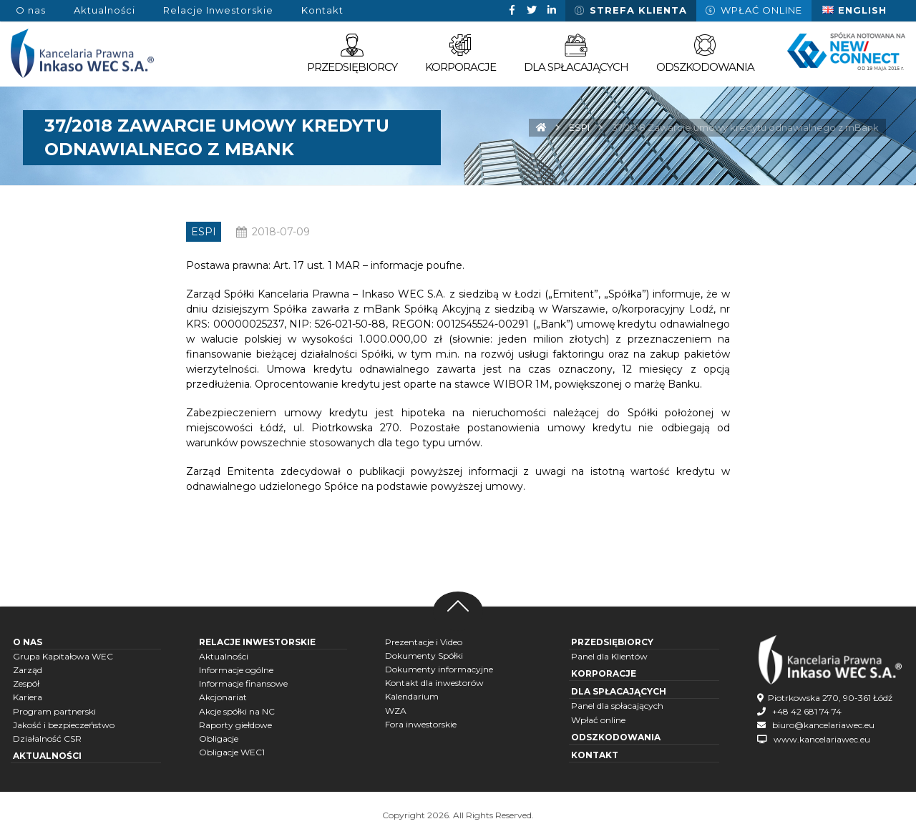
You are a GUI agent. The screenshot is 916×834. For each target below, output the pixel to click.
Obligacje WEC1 (232, 752)
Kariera (27, 697)
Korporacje (603, 673)
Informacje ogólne (236, 669)
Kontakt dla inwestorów (434, 682)
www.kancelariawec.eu (822, 739)
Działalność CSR (47, 738)
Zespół (26, 683)
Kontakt (594, 755)
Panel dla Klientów (609, 656)
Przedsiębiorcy (612, 642)
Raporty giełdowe (235, 725)
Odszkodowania (616, 737)
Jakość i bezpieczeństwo (63, 725)
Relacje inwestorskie (257, 642)
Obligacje (218, 738)
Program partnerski (54, 711)
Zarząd (27, 669)
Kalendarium (412, 696)
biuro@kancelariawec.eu (823, 725)
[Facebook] (512, 10)
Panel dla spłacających (617, 705)
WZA (395, 710)
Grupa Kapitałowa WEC (63, 656)
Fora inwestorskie (421, 724)
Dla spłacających (618, 691)
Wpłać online (598, 720)
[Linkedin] (552, 10)
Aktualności (47, 755)
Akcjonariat (223, 697)
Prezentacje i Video (423, 642)
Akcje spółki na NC (237, 711)
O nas (27, 642)
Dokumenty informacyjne (439, 669)
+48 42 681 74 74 (807, 711)
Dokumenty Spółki (424, 655)
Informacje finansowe (243, 683)
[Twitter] (532, 10)
